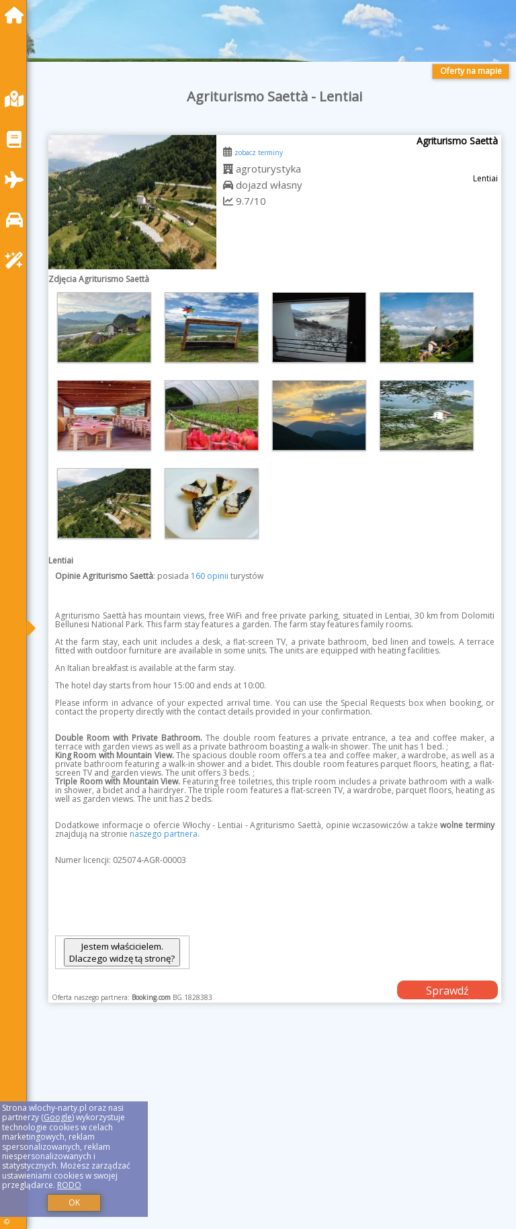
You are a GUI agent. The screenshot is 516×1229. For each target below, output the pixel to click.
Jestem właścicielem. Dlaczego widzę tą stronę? (122, 952)
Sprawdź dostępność (447, 991)
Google (58, 1117)
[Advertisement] (274, 1131)
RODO (69, 1185)
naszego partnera (164, 833)
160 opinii (209, 576)
